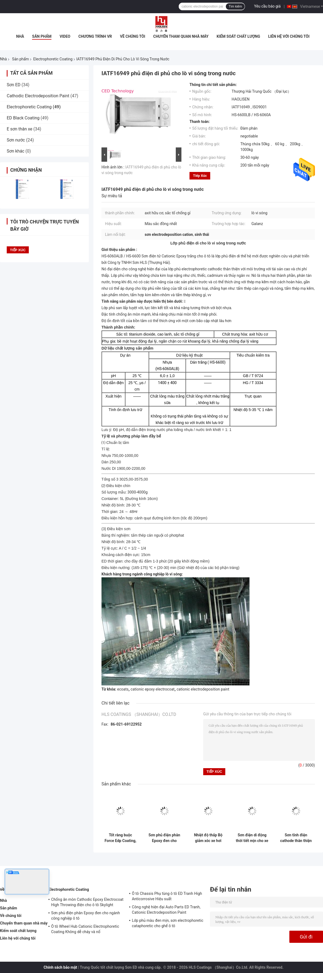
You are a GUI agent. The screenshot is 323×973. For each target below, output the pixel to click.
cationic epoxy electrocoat (152, 689)
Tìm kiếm (235, 6)
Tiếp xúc (200, 176)
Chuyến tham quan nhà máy (180, 36)
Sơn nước (16, 140)
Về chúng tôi (132, 36)
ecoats (122, 689)
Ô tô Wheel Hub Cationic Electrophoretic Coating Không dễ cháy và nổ (85, 929)
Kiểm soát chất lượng (238, 36)
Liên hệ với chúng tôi (289, 36)
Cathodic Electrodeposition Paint (38, 95)
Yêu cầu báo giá (267, 6)
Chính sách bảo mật (60, 967)
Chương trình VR (95, 36)
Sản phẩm (41, 36)
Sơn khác (15, 151)
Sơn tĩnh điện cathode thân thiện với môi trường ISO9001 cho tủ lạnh (296, 838)
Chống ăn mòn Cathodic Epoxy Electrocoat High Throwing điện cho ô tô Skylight (87, 902)
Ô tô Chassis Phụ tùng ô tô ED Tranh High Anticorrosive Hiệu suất (167, 896)
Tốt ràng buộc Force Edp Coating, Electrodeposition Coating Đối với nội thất (120, 838)
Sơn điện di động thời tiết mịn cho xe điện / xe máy (252, 838)
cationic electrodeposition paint (203, 689)
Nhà (20, 36)
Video (64, 36)
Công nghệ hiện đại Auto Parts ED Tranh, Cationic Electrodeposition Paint (166, 910)
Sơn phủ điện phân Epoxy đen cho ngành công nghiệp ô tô (164, 838)
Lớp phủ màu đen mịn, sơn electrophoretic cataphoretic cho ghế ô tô (167, 923)
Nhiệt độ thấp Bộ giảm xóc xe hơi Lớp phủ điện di (208, 838)
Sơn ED (13, 84)
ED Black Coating (23, 117)
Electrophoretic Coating (52, 59)
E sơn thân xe (19, 129)
